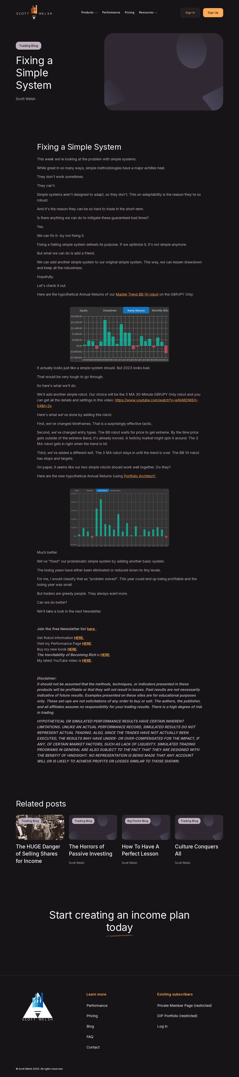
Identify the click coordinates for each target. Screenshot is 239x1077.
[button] (89, 12)
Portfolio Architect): (140, 476)
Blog (90, 1026)
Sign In (190, 12)
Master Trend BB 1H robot (137, 294)
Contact (93, 1047)
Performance (111, 12)
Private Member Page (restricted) (184, 1005)
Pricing (129, 12)
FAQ (90, 1037)
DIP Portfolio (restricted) (177, 1016)
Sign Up (213, 12)
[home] (34, 12)
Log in (162, 1026)
